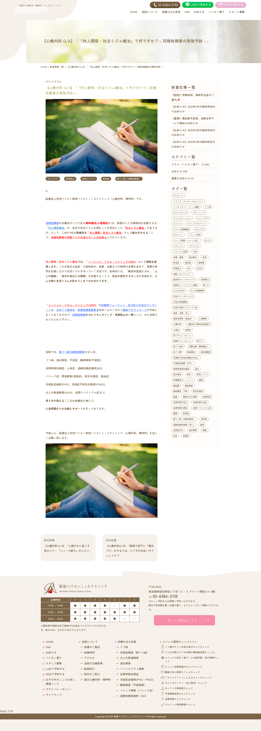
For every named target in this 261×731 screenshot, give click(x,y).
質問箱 (106, 178)
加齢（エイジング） (182, 273)
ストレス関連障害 (181, 229)
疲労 (189, 374)
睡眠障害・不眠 (180, 391)
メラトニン (178, 246)
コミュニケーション (182, 218)
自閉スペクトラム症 (202, 407)
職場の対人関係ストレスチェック (182, 672)
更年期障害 (206, 352)
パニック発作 (195, 234)
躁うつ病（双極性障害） (129, 178)
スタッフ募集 (54, 663)
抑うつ (200, 340)
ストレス (177, 223)
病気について (88, 178)
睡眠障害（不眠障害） (133, 685)
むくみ (208, 240)
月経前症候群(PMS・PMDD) (136, 679)
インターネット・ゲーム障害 (186, 207)
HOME (49, 642)
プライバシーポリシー (59, 689)
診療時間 (89, 652)
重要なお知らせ (180, 178)
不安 (195, 251)
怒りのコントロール (182, 335)
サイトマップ (54, 695)
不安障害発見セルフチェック (180, 693)
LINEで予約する (55, 669)
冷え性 (200, 268)
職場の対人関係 (190, 396)
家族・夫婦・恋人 (181, 313)
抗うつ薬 (177, 352)
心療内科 (177, 324)
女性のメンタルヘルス (183, 296)
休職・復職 (178, 257)
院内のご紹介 (92, 674)
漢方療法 (177, 374)
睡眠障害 (189, 385)
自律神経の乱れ (180, 402)
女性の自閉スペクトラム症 (185, 307)
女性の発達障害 (180, 301)
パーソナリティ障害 (132, 669)
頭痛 (205, 430)
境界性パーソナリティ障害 (185, 285)
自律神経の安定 (200, 402)
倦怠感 (188, 262)
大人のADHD (179, 290)
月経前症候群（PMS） (183, 363)
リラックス (194, 246)
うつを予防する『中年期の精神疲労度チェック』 (190, 652)
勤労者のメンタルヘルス (184, 279)
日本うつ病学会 (65, 310)
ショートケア (203, 218)
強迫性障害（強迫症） (183, 318)
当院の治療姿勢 (93, 663)
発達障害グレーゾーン (183, 379)
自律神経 (207, 396)
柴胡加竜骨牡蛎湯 (181, 368)
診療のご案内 (92, 647)
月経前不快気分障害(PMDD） (186, 357)
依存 (205, 257)
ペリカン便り (54, 658)
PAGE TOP (6, 711)
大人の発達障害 (197, 290)
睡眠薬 (176, 385)
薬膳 (175, 413)
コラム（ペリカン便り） (186, 164)
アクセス (89, 658)
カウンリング (199, 212)
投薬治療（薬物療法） (199, 346)
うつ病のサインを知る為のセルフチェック (187, 646)
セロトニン (178, 234)
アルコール (178, 195)
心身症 (176, 329)
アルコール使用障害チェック (180, 704)
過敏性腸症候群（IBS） (183, 424)
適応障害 (193, 430)
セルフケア (52, 178)
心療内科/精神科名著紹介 (198, 324)
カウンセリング (180, 212)
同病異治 (205, 279)
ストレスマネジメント (197, 223)
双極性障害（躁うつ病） (134, 652)
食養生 (186, 435)
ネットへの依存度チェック (179, 688)
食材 (175, 435)
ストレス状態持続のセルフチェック (183, 666)
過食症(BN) (178, 430)
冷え (189, 268)
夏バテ (206, 285)
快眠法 (188, 329)
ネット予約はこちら (182, 620)
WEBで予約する (55, 674)
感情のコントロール (182, 340)
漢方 (197, 368)
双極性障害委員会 (88, 310)
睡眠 (201, 379)
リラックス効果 (180, 251)
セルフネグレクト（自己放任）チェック (186, 682)
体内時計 (193, 257)
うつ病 (208, 207)
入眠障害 (201, 262)
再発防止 (70, 178)
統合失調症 (198, 391)
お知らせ (176, 171)
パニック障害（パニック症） (186, 240)
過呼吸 (204, 419)
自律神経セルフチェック (178, 699)
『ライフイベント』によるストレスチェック (188, 677)
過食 (202, 424)
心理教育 (203, 318)
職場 (175, 396)
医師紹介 (89, 669)
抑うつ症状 (178, 346)
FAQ (48, 647)
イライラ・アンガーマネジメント (188, 201)
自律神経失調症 (180, 407)
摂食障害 (191, 352)
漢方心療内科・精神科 (97, 679)
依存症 (176, 262)
